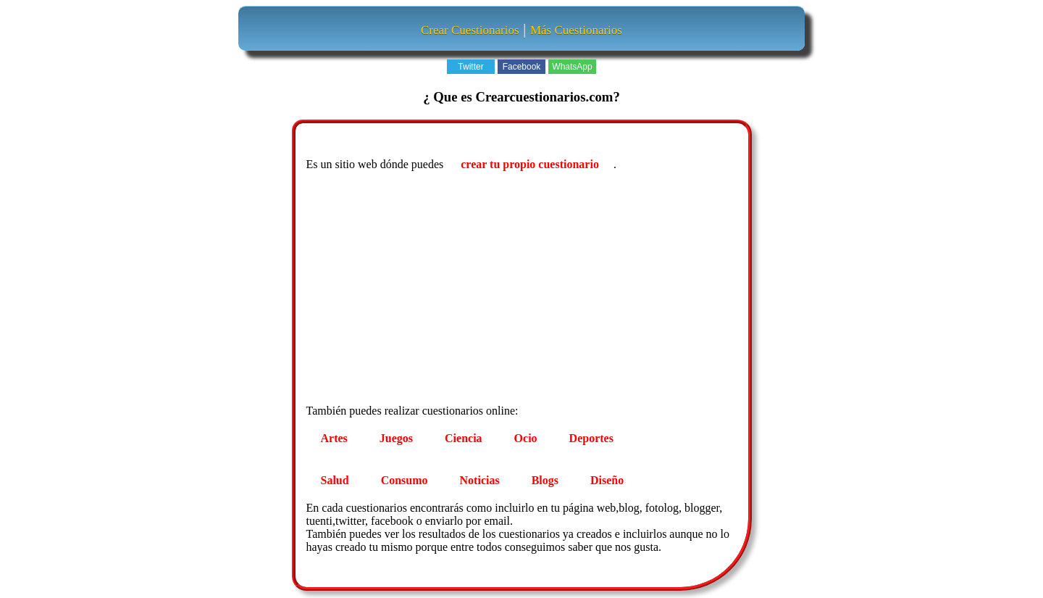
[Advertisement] (523, 289)
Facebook (522, 67)
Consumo (404, 480)
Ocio (525, 438)
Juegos (396, 438)
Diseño (607, 480)
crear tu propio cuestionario (530, 164)
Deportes (591, 438)
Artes (334, 438)
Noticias (480, 480)
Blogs (545, 480)
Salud (335, 480)
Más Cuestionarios (576, 30)
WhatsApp (572, 67)
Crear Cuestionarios (470, 30)
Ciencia (463, 438)
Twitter (470, 67)
